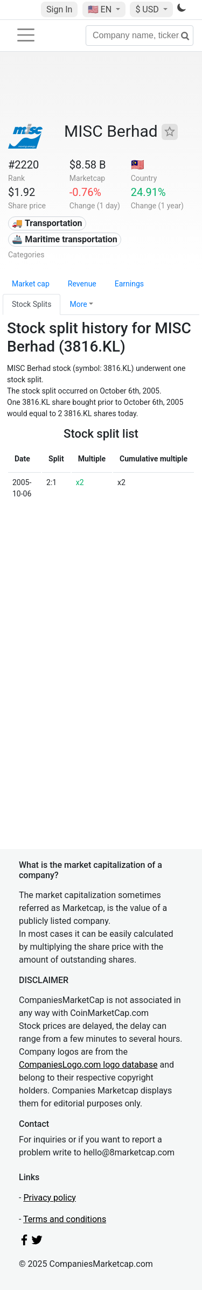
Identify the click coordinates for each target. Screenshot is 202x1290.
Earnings (129, 283)
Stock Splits (31, 304)
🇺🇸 (101, 9)
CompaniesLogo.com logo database (88, 1065)
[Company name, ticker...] (139, 35)
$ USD (148, 9)
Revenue (82, 283)
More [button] (78, 304)
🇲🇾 (137, 164)
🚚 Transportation (47, 223)
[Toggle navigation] (26, 35)
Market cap (31, 283)
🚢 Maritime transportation (64, 239)
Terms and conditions (64, 1219)
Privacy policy (49, 1198)
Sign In (59, 9)
